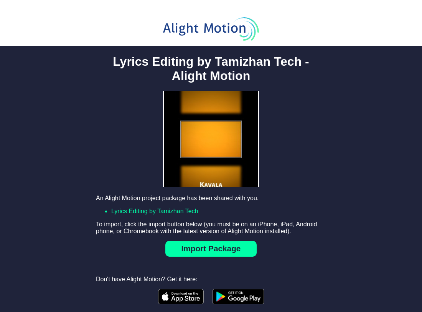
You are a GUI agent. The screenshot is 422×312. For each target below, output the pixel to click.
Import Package (211, 248)
